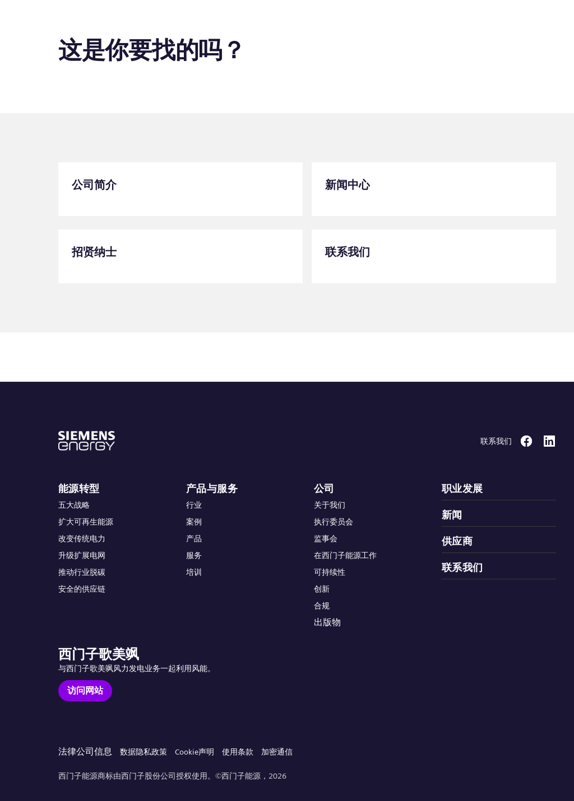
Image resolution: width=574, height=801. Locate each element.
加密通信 (277, 751)
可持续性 (329, 572)
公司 (324, 488)
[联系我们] (434, 256)
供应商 (457, 541)
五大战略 (74, 504)
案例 (194, 521)
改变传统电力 (81, 538)
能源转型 (79, 488)
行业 (194, 504)
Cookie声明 (194, 751)
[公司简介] (180, 189)
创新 (322, 588)
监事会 (325, 538)
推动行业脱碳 (81, 572)
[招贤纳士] (180, 256)
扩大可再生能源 (85, 521)
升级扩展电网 (81, 555)
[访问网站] (85, 690)
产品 (194, 538)
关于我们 (329, 504)
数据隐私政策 (143, 751)
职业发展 (462, 488)
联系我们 (462, 567)
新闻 (452, 515)
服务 (194, 555)
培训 (194, 572)
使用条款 (237, 751)
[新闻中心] (434, 189)
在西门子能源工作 (345, 555)
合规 (322, 605)
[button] (91, 21)
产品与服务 (212, 488)
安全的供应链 (81, 588)
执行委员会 (333, 521)
